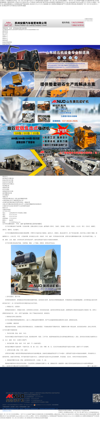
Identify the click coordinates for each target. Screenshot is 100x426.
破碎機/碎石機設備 (8, 178)
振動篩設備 (5, 187)
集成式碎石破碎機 (7, 182)
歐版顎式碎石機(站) (8, 184)
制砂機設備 (5, 185)
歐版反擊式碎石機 (7, 180)
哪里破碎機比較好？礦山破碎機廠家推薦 (15, 198)
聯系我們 (5, 40)
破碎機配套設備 (7, 193)
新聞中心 (5, 36)
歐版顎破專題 (6, 44)
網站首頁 (5, 31)
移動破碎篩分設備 (7, 191)
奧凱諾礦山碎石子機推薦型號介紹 (13, 200)
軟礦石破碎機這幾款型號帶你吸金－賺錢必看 (16, 202)
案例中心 (5, 38)
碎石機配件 (5, 195)
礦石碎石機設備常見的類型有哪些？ (19, 366)
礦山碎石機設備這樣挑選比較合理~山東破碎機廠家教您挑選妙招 (22, 204)
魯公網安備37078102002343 (41, 404)
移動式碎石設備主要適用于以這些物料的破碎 (16, 206)
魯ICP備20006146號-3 (28, 404)
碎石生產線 (5, 189)
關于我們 (5, 33)
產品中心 (5, 35)
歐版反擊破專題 (7, 42)
